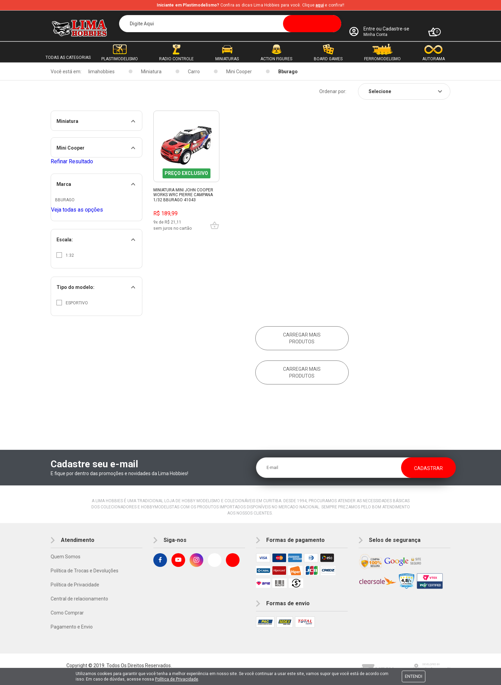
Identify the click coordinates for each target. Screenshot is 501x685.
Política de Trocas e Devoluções (84, 570)
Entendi (413, 676)
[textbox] (230, 23)
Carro (194, 71)
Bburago (288, 71)
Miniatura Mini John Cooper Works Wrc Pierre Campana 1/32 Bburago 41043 (183, 195)
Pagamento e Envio (72, 627)
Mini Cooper (239, 71)
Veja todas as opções (77, 209)
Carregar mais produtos (302, 338)
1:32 (65, 255)
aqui (320, 5)
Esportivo (72, 302)
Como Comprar (67, 613)
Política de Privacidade (75, 584)
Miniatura (151, 71)
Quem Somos (65, 556)
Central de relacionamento (79, 598)
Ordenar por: (332, 91)
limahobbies (101, 71)
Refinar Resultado (72, 161)
